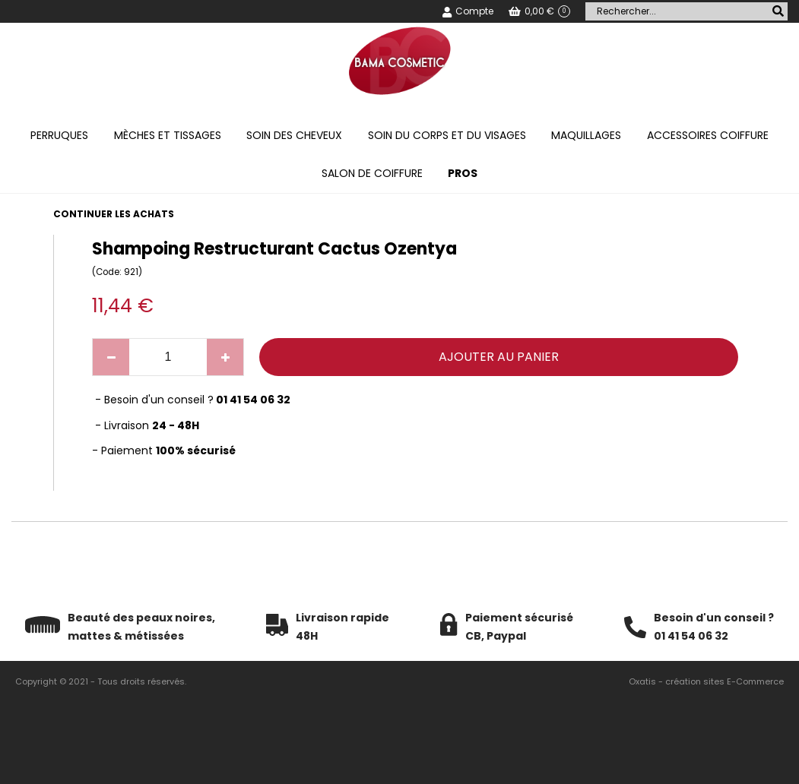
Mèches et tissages (167, 135)
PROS (462, 173)
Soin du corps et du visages (447, 135)
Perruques (59, 135)
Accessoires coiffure (708, 135)
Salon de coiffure (372, 173)
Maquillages (586, 135)
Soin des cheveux (294, 135)
